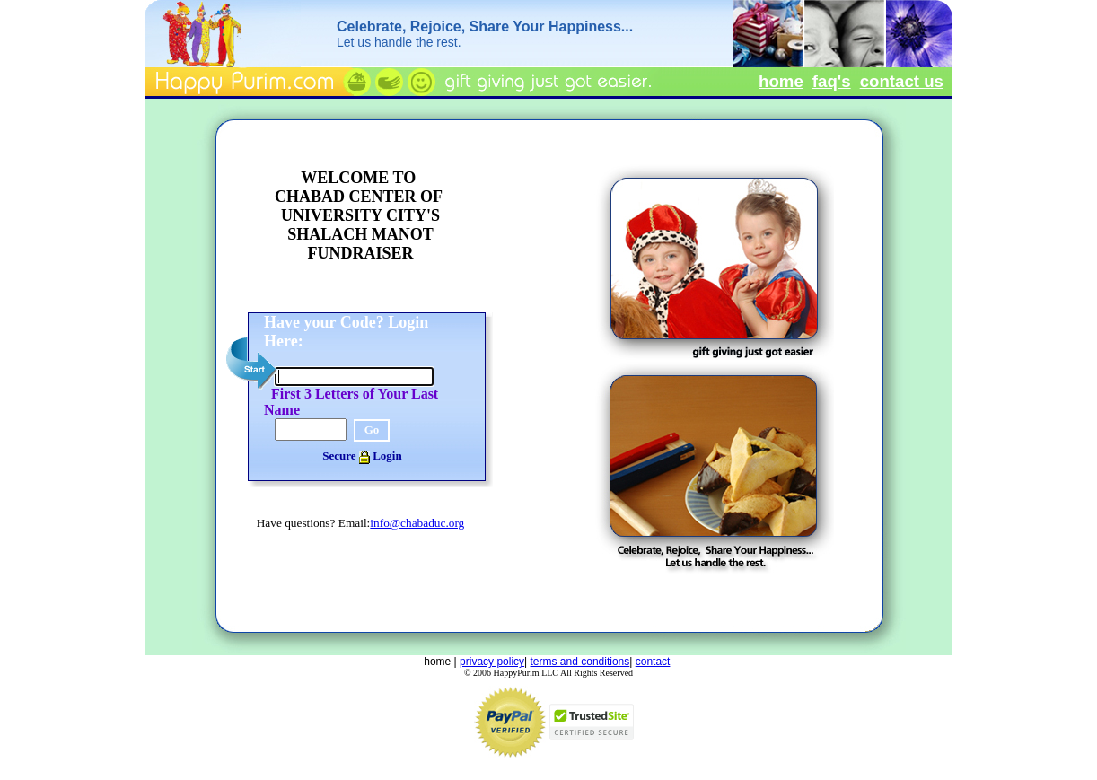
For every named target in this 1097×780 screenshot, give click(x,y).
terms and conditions (580, 661)
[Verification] (311, 429)
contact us (901, 81)
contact (653, 661)
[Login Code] (354, 376)
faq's (831, 81)
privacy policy (492, 661)
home (781, 81)
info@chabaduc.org (417, 523)
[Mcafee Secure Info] (591, 741)
